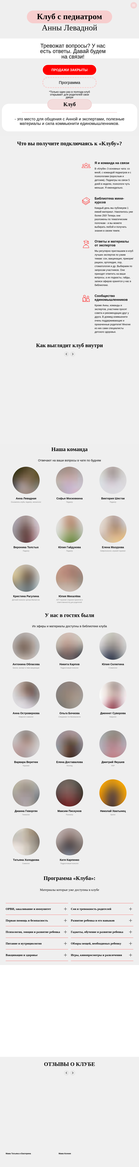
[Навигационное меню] (133, 5)
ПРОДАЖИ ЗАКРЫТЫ (69, 70)
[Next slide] (72, 354)
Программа (69, 82)
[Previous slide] (66, 354)
